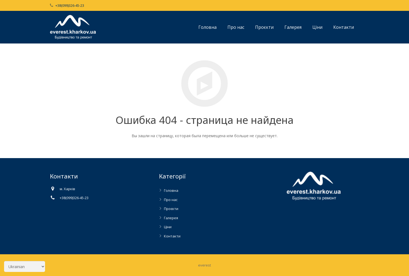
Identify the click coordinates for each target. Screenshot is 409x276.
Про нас (170, 199)
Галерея (171, 217)
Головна (171, 190)
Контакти (172, 236)
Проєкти (171, 208)
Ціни (168, 226)
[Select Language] (24, 266)
